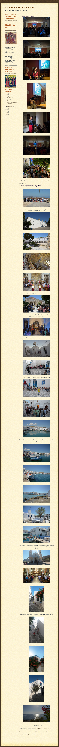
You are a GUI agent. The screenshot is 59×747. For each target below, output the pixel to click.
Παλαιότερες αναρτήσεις (49, 731)
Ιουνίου (8, 99)
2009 (7, 111)
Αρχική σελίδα (36, 731)
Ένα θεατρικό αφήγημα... (11, 100)
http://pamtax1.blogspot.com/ (10, 30)
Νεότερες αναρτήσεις (23, 731)
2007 (7, 114)
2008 (7, 112)
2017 (7, 94)
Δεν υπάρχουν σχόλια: (46, 180)
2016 (7, 96)
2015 (7, 108)
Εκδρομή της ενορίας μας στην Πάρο (30, 186)
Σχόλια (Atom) (28, 734)
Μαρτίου (9, 104)
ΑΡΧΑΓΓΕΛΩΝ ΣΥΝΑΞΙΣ (20, 7)
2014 (7, 109)
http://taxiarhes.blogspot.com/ (10, 73)
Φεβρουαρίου (10, 106)
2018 (7, 93)
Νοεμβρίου (9, 97)
